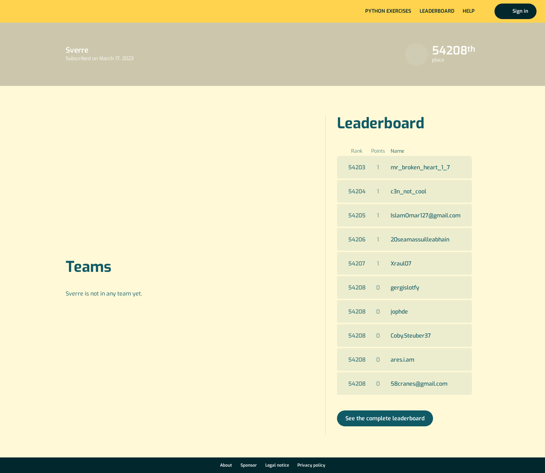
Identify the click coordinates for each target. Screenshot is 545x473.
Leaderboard (437, 11)
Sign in (520, 11)
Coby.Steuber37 (411, 335)
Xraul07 (401, 263)
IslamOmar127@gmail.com (426, 215)
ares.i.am (402, 359)
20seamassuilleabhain (420, 239)
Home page (28, 11)
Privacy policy (311, 465)
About (226, 465)
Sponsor (249, 465)
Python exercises (388, 11)
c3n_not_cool (408, 191)
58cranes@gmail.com (419, 383)
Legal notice (277, 465)
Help (469, 11)
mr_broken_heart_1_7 (420, 167)
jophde (399, 311)
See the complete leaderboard (385, 418)
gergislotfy (405, 287)
